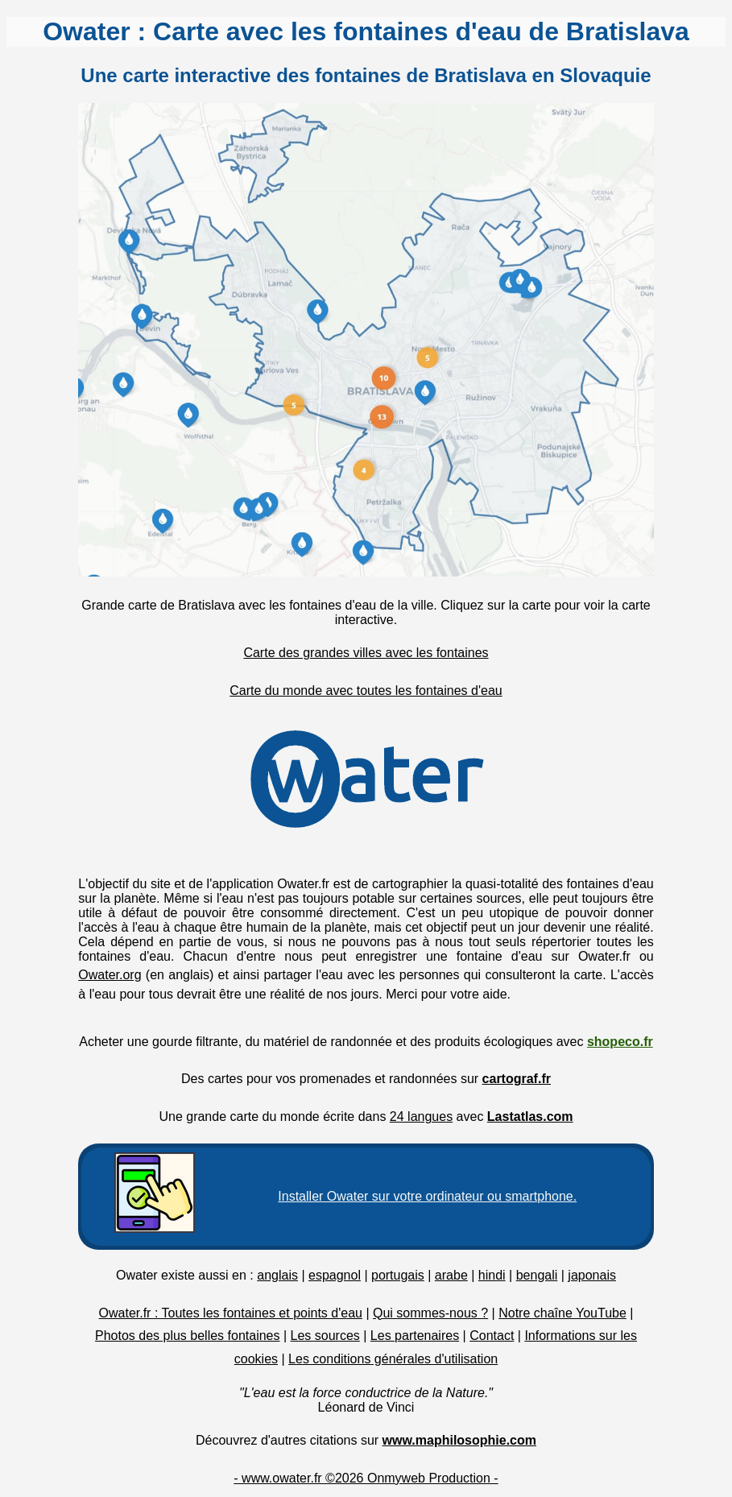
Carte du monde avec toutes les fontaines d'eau (366, 690)
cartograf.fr (516, 1079)
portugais (397, 1275)
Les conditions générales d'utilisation (393, 1359)
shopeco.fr (620, 1041)
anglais (277, 1275)
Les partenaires (414, 1335)
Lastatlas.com (530, 1116)
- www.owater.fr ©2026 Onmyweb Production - (366, 1478)
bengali (537, 1275)
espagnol (334, 1275)
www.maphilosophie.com (459, 1440)
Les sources (325, 1335)
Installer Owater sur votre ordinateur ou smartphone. (427, 1196)
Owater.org (109, 975)
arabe (451, 1275)
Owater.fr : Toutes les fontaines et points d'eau (230, 1313)
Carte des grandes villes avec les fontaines (365, 653)
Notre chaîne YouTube (562, 1313)
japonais (592, 1275)
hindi (492, 1275)
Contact (491, 1335)
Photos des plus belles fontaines (187, 1335)
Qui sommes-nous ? (430, 1313)
